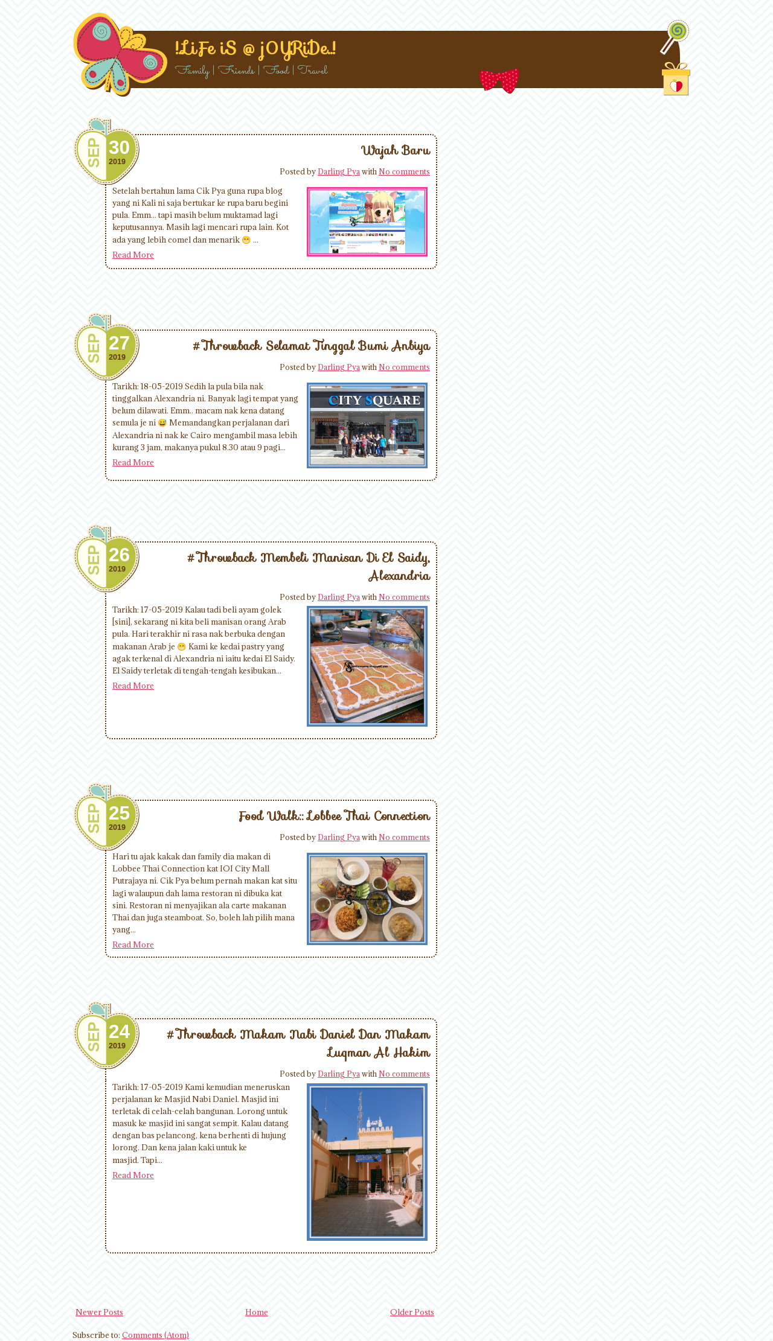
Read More (133, 254)
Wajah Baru (396, 150)
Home (256, 1312)
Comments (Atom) (155, 1335)
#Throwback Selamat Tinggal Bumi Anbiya (311, 346)
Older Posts (412, 1312)
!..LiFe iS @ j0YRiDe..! (255, 48)
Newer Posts (99, 1312)
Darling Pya (339, 171)
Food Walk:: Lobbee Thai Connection (334, 816)
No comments (404, 171)
